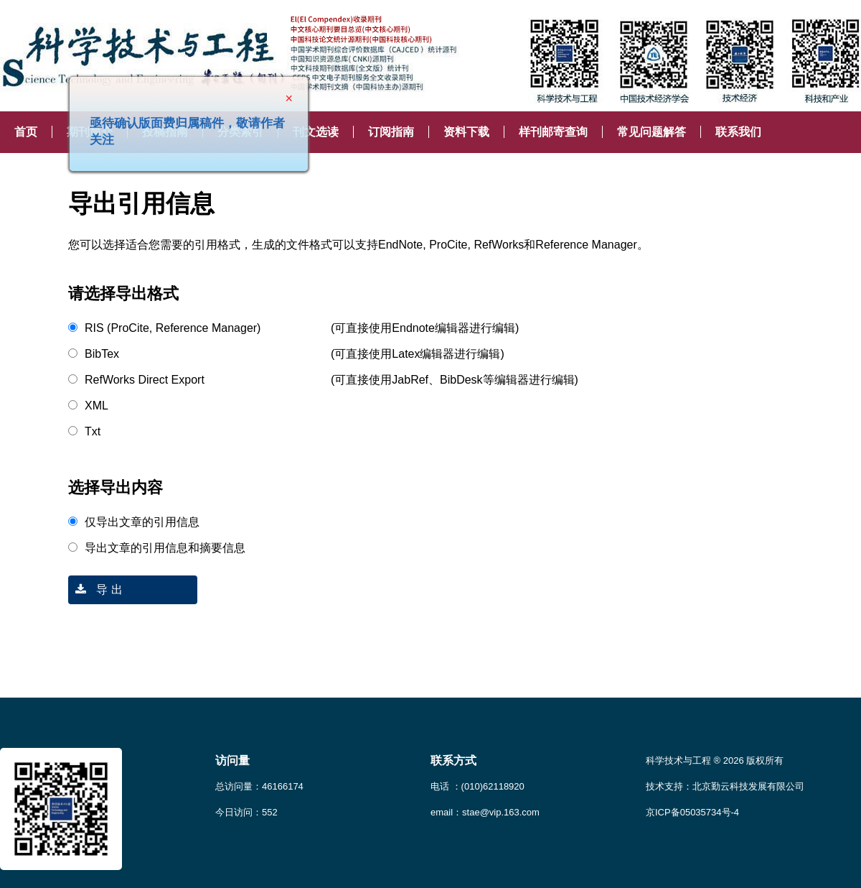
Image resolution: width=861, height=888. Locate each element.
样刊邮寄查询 (553, 132)
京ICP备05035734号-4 (692, 812)
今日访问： (246, 812)
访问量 (232, 760)
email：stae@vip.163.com (485, 812)
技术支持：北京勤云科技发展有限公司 (725, 786)
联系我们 (738, 132)
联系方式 (453, 760)
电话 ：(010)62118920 (477, 786)
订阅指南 (391, 132)
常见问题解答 (651, 132)
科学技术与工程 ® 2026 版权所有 (715, 760)
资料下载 (466, 132)
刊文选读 (316, 132)
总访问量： (259, 786)
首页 (25, 132)
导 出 (95, 589)
